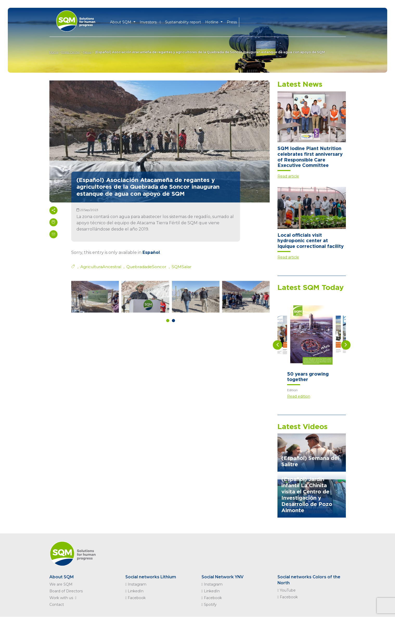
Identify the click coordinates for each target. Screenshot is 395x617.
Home (54, 52)
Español (151, 252)
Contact (56, 604)
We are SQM (61, 584)
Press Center (71, 52)
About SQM (61, 576)
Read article (288, 176)
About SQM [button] (121, 21)
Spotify (209, 604)
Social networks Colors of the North (309, 580)
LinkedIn (134, 591)
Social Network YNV (223, 576)
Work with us (64, 598)
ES (252, 21)
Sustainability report (183, 21)
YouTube (286, 590)
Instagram (135, 584)
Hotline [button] (212, 21)
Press (232, 21)
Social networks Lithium (151, 576)
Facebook (135, 598)
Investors (150, 21)
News (89, 52)
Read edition (298, 396)
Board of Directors (66, 591)
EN (244, 21)
